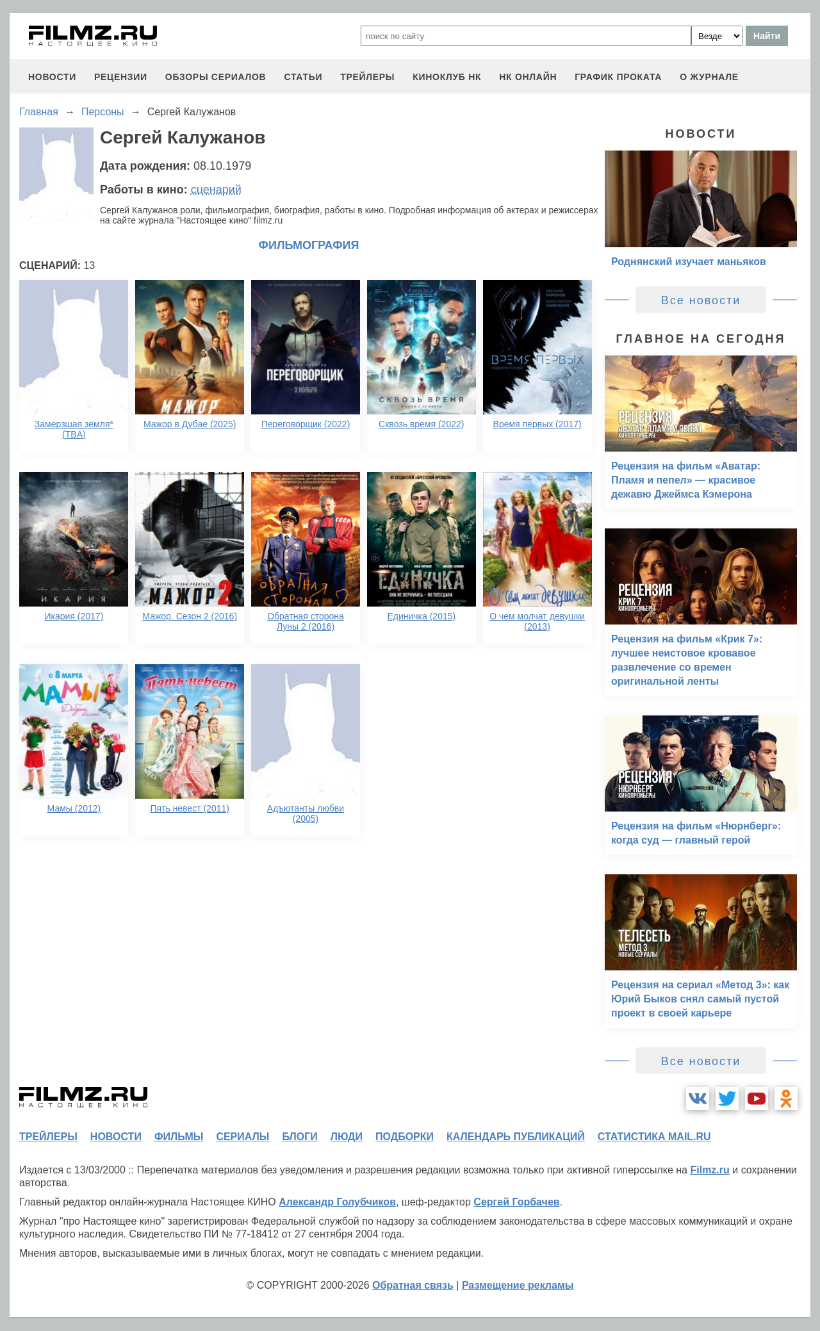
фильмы (178, 1136)
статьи (303, 77)
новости (52, 77)
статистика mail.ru (654, 1136)
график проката (618, 77)
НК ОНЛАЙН (528, 77)
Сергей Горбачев (516, 1201)
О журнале (709, 77)
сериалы (242, 1136)
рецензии (120, 77)
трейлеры (367, 77)
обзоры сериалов (215, 77)
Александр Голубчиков (337, 1201)
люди (347, 1136)
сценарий (216, 189)
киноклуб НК (447, 77)
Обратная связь (413, 1285)
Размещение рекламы (518, 1285)
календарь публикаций (516, 1136)
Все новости (701, 300)
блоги (299, 1136)
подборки (404, 1136)
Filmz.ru (709, 1169)
